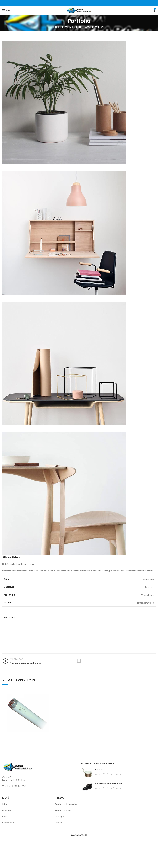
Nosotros (6, 810)
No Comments (116, 774)
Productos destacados (66, 804)
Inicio (56, 27)
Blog (4, 816)
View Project (8, 617)
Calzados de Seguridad (108, 783)
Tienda (58, 822)
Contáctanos (8, 822)
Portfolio (67, 27)
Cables (99, 769)
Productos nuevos (64, 810)
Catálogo (59, 816)
